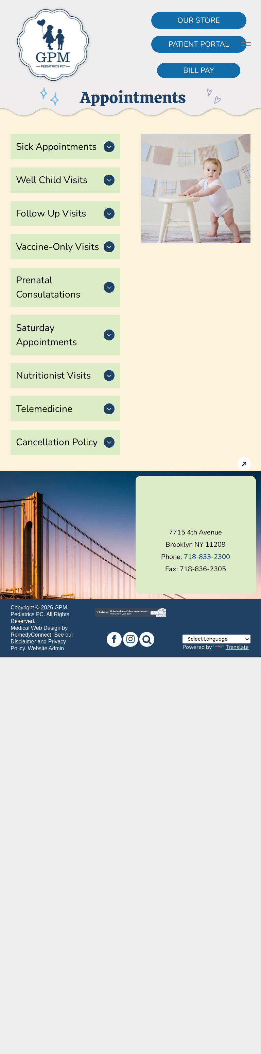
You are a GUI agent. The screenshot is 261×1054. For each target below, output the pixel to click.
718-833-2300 (207, 556)
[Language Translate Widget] (216, 639)
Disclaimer (23, 641)
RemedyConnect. (32, 635)
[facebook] (114, 640)
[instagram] (130, 640)
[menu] (246, 45)
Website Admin (46, 648)
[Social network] (146, 640)
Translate (231, 647)
